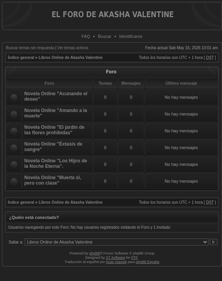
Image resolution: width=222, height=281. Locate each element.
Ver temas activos (73, 48)
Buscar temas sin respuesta (30, 48)
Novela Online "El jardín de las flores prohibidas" (54, 129)
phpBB (94, 253)
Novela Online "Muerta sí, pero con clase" (52, 180)
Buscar (104, 36)
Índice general (21, 57)
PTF (134, 258)
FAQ (85, 36)
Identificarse (130, 36)
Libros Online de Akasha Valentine (70, 57)
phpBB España (147, 262)
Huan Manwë (116, 262)
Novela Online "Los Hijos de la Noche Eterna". (55, 163)
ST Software (115, 258)
